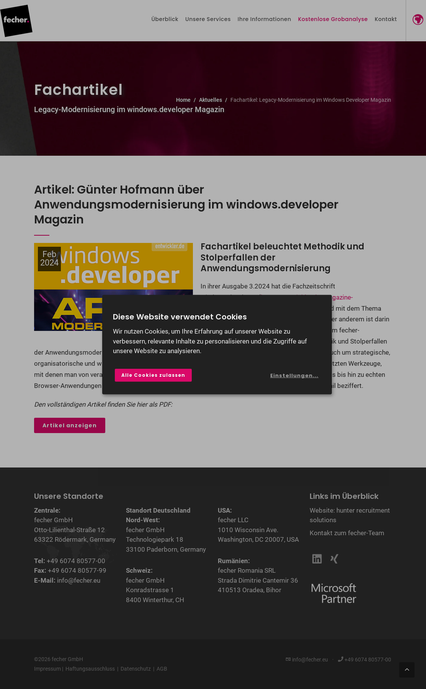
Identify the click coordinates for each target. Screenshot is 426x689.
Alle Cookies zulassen (153, 375)
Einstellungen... (294, 375)
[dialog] (217, 344)
